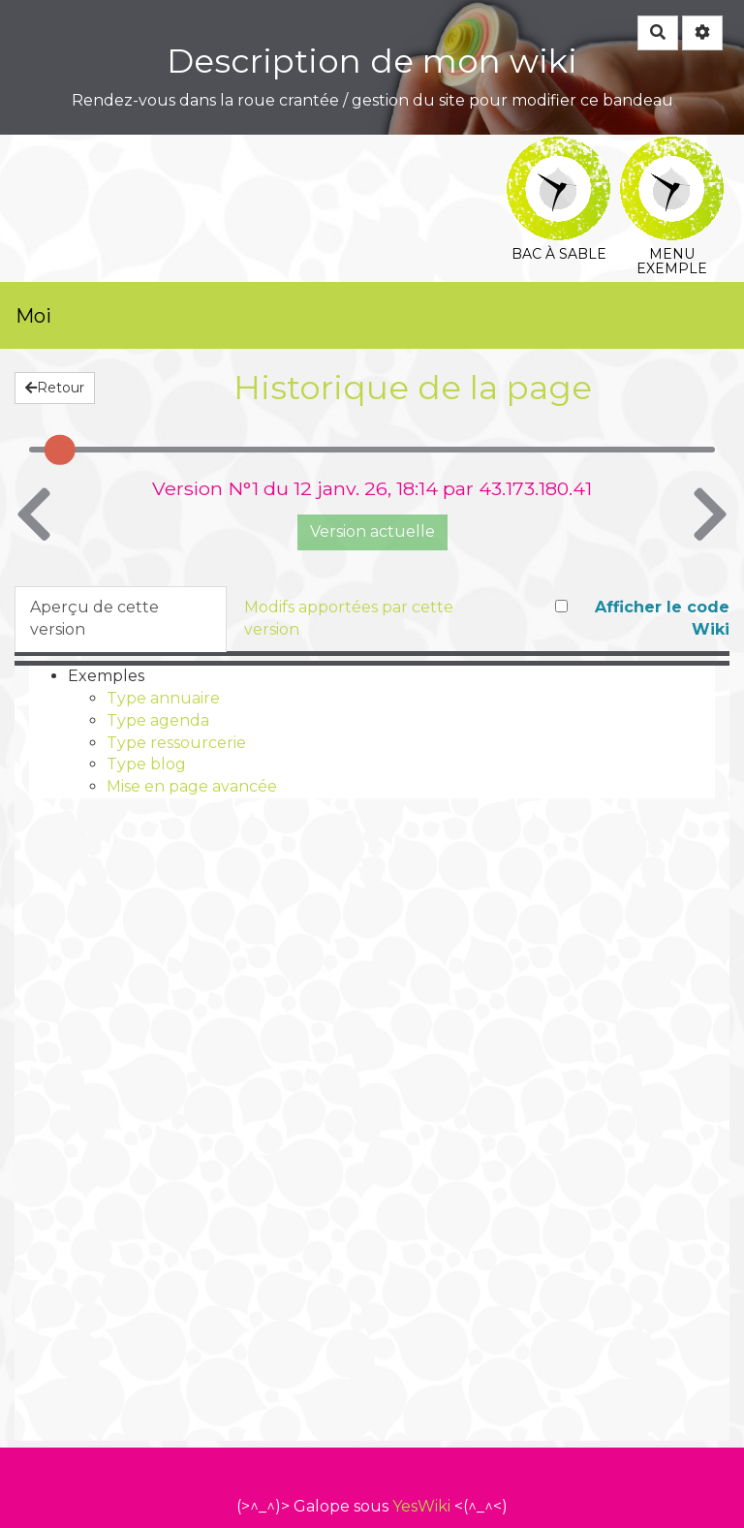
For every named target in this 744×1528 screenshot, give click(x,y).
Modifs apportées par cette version (348, 618)
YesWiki (421, 1506)
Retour (54, 387)
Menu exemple (671, 149)
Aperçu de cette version (94, 618)
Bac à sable (558, 149)
